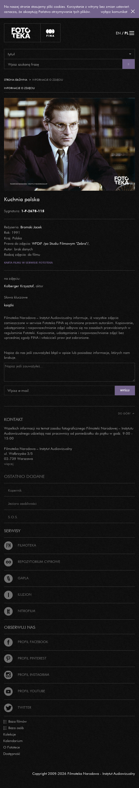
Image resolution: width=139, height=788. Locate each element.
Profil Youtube (24, 691)
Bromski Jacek (31, 227)
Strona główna (15, 79)
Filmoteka (20, 545)
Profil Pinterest (25, 658)
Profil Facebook (26, 642)
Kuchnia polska (22, 199)
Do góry (126, 413)
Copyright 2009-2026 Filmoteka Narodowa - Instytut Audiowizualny (83, 773)
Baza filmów (15, 721)
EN (118, 33)
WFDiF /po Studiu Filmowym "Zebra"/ (60, 243)
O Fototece (11, 747)
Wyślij (124, 390)
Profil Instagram (26, 674)
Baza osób (13, 728)
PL (126, 33)
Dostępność (11, 753)
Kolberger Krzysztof (19, 286)
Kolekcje (9, 734)
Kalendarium (13, 741)
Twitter (17, 707)
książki (9, 305)
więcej (8, 464)
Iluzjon (17, 594)
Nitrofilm (19, 611)
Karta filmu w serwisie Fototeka (28, 262)
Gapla (16, 578)
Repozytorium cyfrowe (32, 561)
